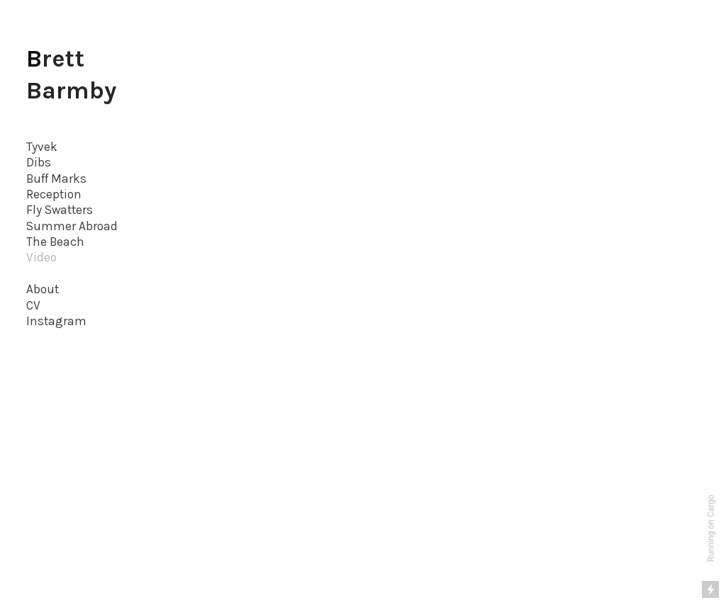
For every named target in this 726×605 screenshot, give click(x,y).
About (42, 289)
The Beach (55, 241)
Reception (54, 194)
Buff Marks (56, 178)
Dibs (38, 162)
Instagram (56, 321)
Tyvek (41, 147)
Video (41, 257)
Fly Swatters (59, 210)
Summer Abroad (72, 226)
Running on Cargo (711, 528)
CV (33, 305)
